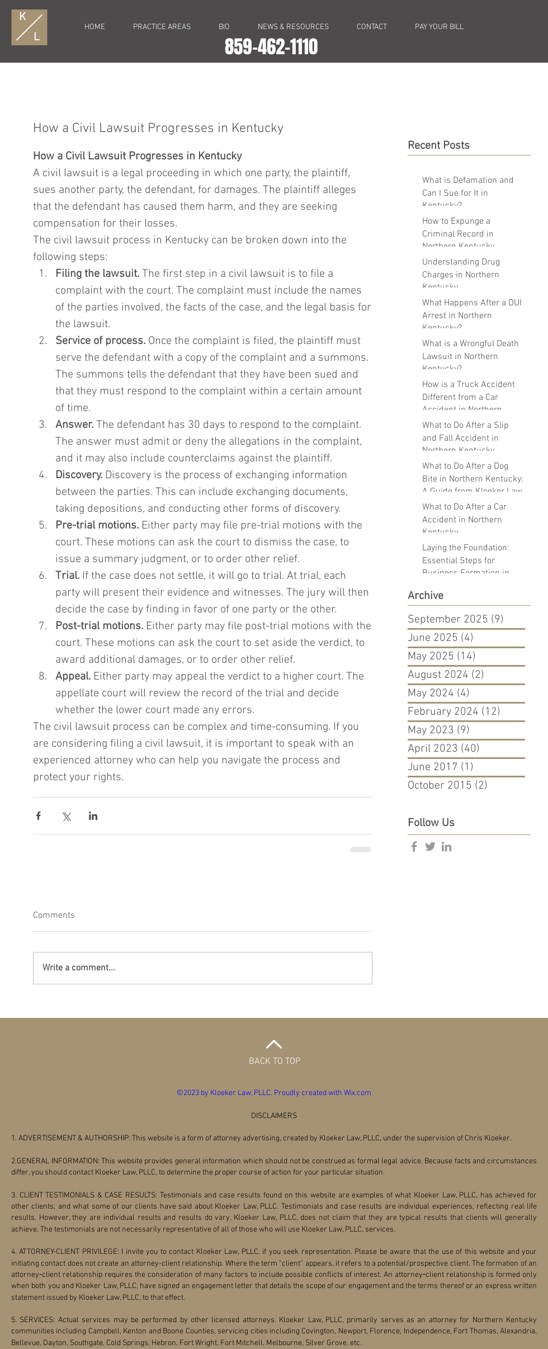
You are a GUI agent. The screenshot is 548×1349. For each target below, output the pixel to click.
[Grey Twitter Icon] (430, 846)
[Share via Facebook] (38, 815)
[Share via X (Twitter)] (65, 815)
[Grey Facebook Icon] (414, 846)
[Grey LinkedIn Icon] (446, 846)
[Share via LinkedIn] (93, 815)
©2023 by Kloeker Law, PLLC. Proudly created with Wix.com (274, 1093)
